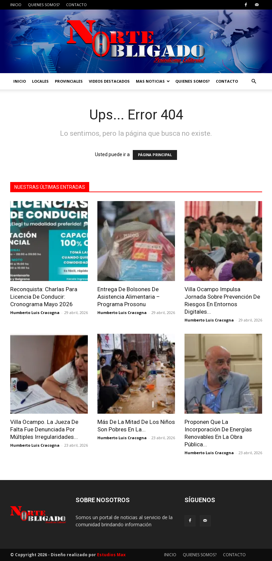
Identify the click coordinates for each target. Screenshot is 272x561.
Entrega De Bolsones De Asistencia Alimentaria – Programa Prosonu (128, 297)
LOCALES (40, 81)
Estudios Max (111, 555)
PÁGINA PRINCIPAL (155, 155)
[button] (254, 81)
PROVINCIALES (69, 81)
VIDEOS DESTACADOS (109, 81)
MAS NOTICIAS (153, 81)
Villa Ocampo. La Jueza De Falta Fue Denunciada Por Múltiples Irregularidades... (44, 429)
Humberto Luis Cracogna (35, 312)
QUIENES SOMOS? (44, 4)
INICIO (15, 4)
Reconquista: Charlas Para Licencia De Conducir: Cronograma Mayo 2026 (43, 297)
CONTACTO (76, 4)
